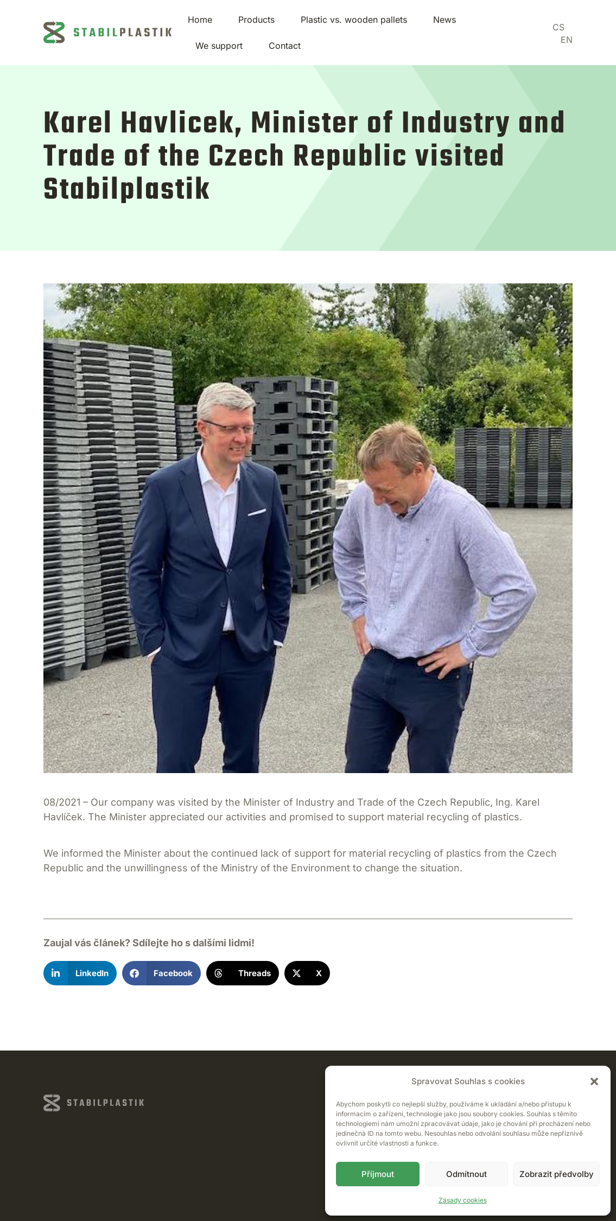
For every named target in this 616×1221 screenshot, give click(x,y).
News (444, 19)
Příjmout (377, 1174)
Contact (285, 45)
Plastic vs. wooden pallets (354, 19)
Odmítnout (466, 1174)
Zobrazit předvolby (556, 1174)
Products (256, 19)
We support (219, 45)
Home (200, 19)
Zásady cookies (463, 1200)
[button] (594, 1081)
